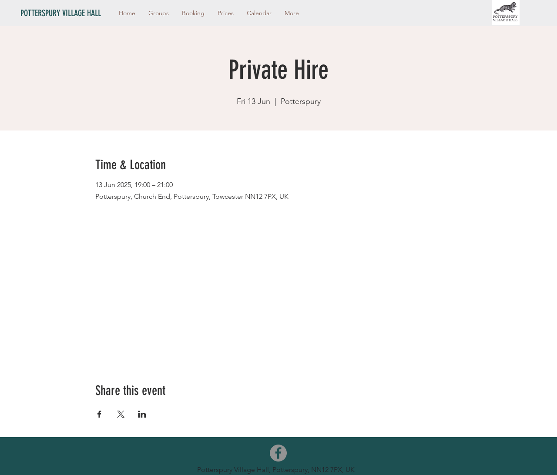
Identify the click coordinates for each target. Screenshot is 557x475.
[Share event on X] (121, 414)
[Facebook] (278, 453)
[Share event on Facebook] (99, 414)
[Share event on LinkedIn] (142, 414)
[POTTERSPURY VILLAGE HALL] (65, 13)
